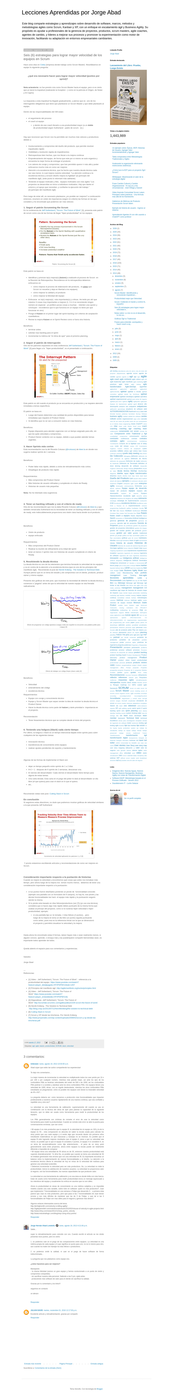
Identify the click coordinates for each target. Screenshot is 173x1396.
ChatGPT (139, 424)
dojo (133, 476)
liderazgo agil (131, 583)
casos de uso (134, 421)
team (126, 716)
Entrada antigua (97, 1364)
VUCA (125, 755)
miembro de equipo (117, 603)
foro (135, 513)
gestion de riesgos (141, 528)
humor (126, 548)
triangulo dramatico (122, 740)
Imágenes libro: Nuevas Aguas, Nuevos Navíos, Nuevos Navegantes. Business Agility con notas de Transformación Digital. (129, 773)
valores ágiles (137, 750)
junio (117, 332)
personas (139, 627)
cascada (144, 419)
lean (145, 568)
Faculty (141, 508)
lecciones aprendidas (121, 578)
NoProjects (143, 612)
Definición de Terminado (128, 463)
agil (33, 1046)
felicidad (144, 511)
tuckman (132, 740)
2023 (115, 239)
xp (120, 760)
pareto (137, 622)
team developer (135, 715)
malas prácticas (115, 588)
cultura (120, 451)
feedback (128, 511)
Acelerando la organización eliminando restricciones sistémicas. (127, 165)
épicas (112, 488)
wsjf (117, 760)
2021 (115, 246)
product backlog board (118, 655)
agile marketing (138, 382)
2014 (115, 270)
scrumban (137, 693)
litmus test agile (134, 585)
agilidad (123, 392)
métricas (127, 600)
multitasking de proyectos (129, 610)
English (120, 483)
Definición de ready (133, 461)
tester (129, 723)
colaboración (114, 431)
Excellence (140, 503)
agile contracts (125, 379)
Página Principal (65, 1364)
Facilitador (135, 508)
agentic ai (125, 377)
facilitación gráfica (125, 508)
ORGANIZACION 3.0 (138, 617)
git (116, 535)
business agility (116, 416)
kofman (117, 568)
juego (117, 565)
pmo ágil (140, 635)
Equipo (124, 488)
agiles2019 (113, 389)
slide (125, 706)
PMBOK (119, 635)
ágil (135, 377)
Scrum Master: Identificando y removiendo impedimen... (126, 294)
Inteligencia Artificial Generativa (135, 560)
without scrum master (128, 758)
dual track (143, 476)
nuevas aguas (130, 615)
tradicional (136, 733)
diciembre (119, 276)
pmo (127, 635)
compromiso (123, 436)
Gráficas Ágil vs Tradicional (125, 319)
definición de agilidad (121, 458)
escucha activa (142, 496)
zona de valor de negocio (134, 760)
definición (134, 456)
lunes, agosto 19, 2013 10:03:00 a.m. (54, 1064)
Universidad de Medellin (129, 743)
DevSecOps (142, 471)
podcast (116, 637)
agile (37, 1046)
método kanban (130, 598)
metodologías (142, 598)
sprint (134, 708)
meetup (133, 595)
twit (145, 740)
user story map (141, 745)
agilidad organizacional (118, 399)
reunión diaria (126, 682)
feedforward (136, 511)
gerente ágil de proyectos (127, 523)
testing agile (114, 725)
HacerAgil (119, 540)
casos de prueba (123, 421)
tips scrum (141, 725)
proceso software (125, 650)
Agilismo (125, 401)
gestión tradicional (140, 533)
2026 (115, 228)
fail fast (113, 511)
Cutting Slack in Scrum (59, 794)
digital (126, 473)
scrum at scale (135, 688)
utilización (128, 748)
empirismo (113, 483)
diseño (119, 476)
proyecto (120, 670)
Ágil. (138, 377)
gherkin (112, 535)
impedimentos (142, 550)
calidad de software (134, 416)
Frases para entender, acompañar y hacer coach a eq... (128, 323)
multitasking (114, 610)
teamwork (121, 718)
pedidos (128, 625)
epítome (118, 488)
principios (127, 647)
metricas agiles (136, 600)
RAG (139, 672)
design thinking (128, 468)
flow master (120, 513)
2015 (115, 266)
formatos (130, 513)
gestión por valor (124, 533)
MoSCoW (144, 605)
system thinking (131, 713)
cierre (145, 424)
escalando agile (129, 496)
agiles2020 (123, 389)
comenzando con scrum (129, 431)
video (138, 753)
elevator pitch (142, 481)
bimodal (112, 414)
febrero (118, 346)
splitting (124, 708)
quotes (133, 672)
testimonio (135, 723)
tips (126, 725)
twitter (112, 743)
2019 (115, 252)
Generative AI (120, 518)
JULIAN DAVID (37, 1310)
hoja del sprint (142, 546)
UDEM (118, 743)
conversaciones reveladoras (137, 441)
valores (129, 750)
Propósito (144, 667)
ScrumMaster (115, 698)
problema (144, 647)
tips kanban (132, 725)
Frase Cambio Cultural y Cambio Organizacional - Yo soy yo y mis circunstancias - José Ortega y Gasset (127, 186)
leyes (145, 580)
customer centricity (116, 453)
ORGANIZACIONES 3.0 (118, 620)
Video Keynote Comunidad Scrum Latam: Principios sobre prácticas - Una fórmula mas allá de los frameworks (128, 194)
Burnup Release (141, 414)
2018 (115, 256)
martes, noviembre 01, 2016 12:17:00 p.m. (60, 1310)
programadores (126, 665)
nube (122, 615)
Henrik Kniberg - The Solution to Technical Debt (79, 570)
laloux (122, 568)
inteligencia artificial (131, 558)
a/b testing (114, 371)
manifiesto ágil (115, 590)
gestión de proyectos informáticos (122, 528)
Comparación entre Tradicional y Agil (130, 434)
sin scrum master (120, 703)
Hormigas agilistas (116, 548)
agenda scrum (132, 373)
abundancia (121, 371)
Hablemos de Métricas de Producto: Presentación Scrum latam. (126, 202)
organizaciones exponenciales (137, 620)
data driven (143, 453)
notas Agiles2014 (115, 615)
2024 (115, 235)
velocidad (70, 1046)
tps (138, 728)
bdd (145, 411)
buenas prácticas (122, 414)
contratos (143, 439)
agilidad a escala (134, 391)
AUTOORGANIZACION (119, 411)
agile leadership (115, 382)
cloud (134, 426)
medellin (127, 595)
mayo (117, 335)
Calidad (125, 416)
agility (130, 401)
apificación (113, 409)
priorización (136, 647)
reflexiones (122, 677)
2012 (115, 353)
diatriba (120, 473)
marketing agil (114, 595)
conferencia (125, 438)
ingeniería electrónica (140, 555)
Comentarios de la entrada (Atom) (48, 1368)
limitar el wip (114, 585)
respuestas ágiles (126, 680)
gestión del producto (133, 530)
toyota (115, 728)
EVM (111, 503)
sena (139, 698)
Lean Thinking (129, 575)
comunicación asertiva (138, 436)
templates (139, 720)
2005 (115, 360)
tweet (141, 740)
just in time (122, 565)
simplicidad (131, 701)
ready (145, 672)
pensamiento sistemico (117, 627)
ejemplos (125, 481)
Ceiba (43, 65)
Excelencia (117, 503)
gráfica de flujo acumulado (131, 535)
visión (145, 753)
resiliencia (113, 680)
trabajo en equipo (124, 730)
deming (117, 466)
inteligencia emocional (118, 563)
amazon (122, 406)
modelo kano (123, 605)
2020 (115, 249)
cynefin (125, 453)
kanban (144, 565)
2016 (115, 263)
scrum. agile (130, 693)
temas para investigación (127, 720)
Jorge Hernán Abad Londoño (43, 1226)
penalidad (135, 625)
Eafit (131, 478)
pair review (126, 622)
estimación (142, 498)
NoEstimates (135, 612)
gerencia (113, 521)
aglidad (130, 404)
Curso (145, 451)
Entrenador (119, 486)
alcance (140, 404)
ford (126, 513)
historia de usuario (124, 543)
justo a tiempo (131, 565)
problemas (113, 650)
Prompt (128, 667)
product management (128, 657)
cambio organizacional (125, 419)
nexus (127, 612)
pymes (126, 672)
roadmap (123, 685)
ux (134, 748)
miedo (145, 600)
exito (145, 503)
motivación (113, 608)
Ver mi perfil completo (132, 798)
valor (138, 748)
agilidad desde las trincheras (128, 394)
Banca (138, 411)
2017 (115, 259)
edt (115, 481)
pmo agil (133, 635)
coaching (113, 429)
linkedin (123, 585)
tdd (121, 715)
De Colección (116, 456)
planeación (122, 632)
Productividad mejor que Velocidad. (128, 299)
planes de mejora (133, 632)
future (145, 516)
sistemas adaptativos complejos (137, 703)
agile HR (144, 379)
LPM (141, 585)
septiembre (119, 286)
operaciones (114, 617)
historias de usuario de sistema (128, 546)
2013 (115, 273)
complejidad (114, 436)
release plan (133, 677)
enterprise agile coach (130, 483)
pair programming (116, 622)
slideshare (132, 706)
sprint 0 (139, 708)
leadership (140, 568)
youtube (123, 760)
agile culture (136, 379)
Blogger (100, 1389)
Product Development (134, 655)
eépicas (119, 481)
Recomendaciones (117, 675)
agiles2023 (143, 389)
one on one (143, 615)
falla (118, 511)
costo (111, 446)
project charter (137, 665)
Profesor (118, 665)
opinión (124, 617)
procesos (136, 650)
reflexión (113, 677)
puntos (119, 672)
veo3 (133, 753)
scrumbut (144, 693)
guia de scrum (133, 538)
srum (140, 711)
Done (137, 476)
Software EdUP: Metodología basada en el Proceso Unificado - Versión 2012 (129, 779)
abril (117, 339)
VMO (120, 755)
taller (139, 713)
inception (113, 553)
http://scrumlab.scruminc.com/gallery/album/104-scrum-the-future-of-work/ (66, 1003)
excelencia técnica (128, 503)
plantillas (112, 635)
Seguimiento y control (129, 698)
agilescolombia (114, 391)
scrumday (113, 696)
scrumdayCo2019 (125, 696)
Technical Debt (132, 718)
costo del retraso (122, 446)
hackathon (126, 540)
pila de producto (121, 630)
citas (115, 426)
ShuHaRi (124, 701)
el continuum (134, 481)
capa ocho (136, 419)
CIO (111, 426)
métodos (112, 600)
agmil (135, 404)
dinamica (113, 476)
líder (115, 583)
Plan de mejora (137, 630)
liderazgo (121, 583)
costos (132, 446)
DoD (129, 476)
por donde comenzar (128, 637)
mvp (141, 610)
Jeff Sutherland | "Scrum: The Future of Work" (61, 210)
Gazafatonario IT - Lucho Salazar (125, 783)
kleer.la (82, 449)
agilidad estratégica (127, 396)
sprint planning (131, 711)
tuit (137, 740)
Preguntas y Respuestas (139, 645)
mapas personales (134, 593)
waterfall (130, 755)
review (134, 682)
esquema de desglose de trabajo (127, 498)
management (127, 588)
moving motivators (126, 608)
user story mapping (117, 748)
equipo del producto (118, 491)
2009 (115, 357)
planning (143, 632)
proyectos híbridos (141, 670)
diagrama (113, 473)
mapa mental (123, 593)
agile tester (124, 384)
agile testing (136, 384)
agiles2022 (133, 389)
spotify (129, 708)
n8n (145, 610)
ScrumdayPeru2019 (140, 696)
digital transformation (138, 473)
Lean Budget (114, 570)
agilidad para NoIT (116, 401)
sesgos (118, 701)
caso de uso (114, 421)
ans (127, 406)
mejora (138, 595)
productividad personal (117, 662)
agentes (118, 377)
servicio (112, 701)
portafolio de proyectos (129, 640)
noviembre (119, 280)
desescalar (119, 468)
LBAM (127, 568)
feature (122, 511)
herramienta (143, 540)
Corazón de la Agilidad (127, 443)
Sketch (112, 706)
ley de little (139, 580)
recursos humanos (131, 675)
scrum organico (120, 693)
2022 (115, 242)
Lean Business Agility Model (131, 570)
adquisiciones (121, 373)
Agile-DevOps (130, 387)
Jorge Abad (114, 54)
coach (144, 426)
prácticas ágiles (130, 642)
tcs (117, 715)
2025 (115, 232)
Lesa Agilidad (127, 580)
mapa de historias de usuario (131, 590)
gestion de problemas (126, 525)
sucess (123, 713)
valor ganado (121, 750)
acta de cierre (130, 371)
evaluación (143, 501)
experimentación (134, 506)
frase (138, 513)
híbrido (112, 543)
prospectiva (113, 670)
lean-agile (143, 575)
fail (146, 508)
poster (122, 642)
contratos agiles (117, 441)
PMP (145, 635)
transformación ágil (136, 735)
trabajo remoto (125, 733)
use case (141, 743)
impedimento (132, 550)
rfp (111, 685)
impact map (138, 548)
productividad (50, 1046)
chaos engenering (124, 424)
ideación (130, 548)
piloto (130, 630)
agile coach (114, 379)
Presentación (116, 647)
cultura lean (137, 451)
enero (117, 349)
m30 (145, 585)
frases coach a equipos (120, 516)
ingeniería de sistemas (131, 553)
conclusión (114, 439)
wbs (145, 755)
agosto (118, 290)
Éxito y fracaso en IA (118, 506)
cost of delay (142, 443)
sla (117, 706)
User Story (130, 745)
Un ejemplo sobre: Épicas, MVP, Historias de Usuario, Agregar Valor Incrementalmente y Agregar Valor (128, 150)
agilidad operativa (140, 396)
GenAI (112, 518)
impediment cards (121, 550)
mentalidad (120, 598)
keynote (112, 568)
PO (111, 637)
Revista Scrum (142, 682)
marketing (144, 593)
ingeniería (120, 553)
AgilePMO (143, 387)
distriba (125, 476)
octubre (118, 283)
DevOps (134, 471)
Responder (35, 1217)
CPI (136, 446)
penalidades (143, 625)
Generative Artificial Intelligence (136, 518)
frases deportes (136, 516)
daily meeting (134, 453)
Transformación (115, 735)
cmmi (139, 426)
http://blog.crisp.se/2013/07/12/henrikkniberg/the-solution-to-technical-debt (61, 1009)
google (120, 535)
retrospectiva (115, 682)
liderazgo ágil (142, 583)
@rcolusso (70, 449)
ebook (112, 481)
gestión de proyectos (140, 525)
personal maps (130, 627)
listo (127, 585)
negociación (114, 612)
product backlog (140, 652)
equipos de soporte (129, 493)
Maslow (122, 595)
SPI (116, 708)
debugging (127, 456)
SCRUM (58, 1046)
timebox (121, 725)
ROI (129, 685)
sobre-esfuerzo (142, 706)
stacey (145, 711)
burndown (132, 414)
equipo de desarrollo (138, 488)
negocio (121, 612)
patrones (122, 625)
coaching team (140, 429)
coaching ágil (125, 429)
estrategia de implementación (128, 501)
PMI (123, 635)
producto (129, 662)
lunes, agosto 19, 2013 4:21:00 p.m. (73, 1226)
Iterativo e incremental (136, 563)
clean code (122, 426)
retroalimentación (141, 680)
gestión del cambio (117, 530)
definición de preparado (117, 461)
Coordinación (114, 443)
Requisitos (143, 677)
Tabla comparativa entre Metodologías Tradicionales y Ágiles (127, 158)
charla (133, 424)
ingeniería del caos (125, 555)
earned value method (140, 478)
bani (142, 411)
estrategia (113, 501)
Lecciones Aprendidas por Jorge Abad (71, 12)
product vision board (126, 660)
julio (117, 329)
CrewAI (120, 448)
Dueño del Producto (119, 478)
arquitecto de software (134, 409)
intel (120, 558)
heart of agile (134, 540)
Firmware (113, 513)
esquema (113, 498)
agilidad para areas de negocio (137, 399)
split (120, 708)
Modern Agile (134, 605)
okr (138, 615)
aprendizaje (121, 409)
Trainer (144, 733)
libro (111, 583)
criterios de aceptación (132, 448)
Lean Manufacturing (125, 573)
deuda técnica (123, 471)
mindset (129, 603)
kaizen (42, 1046)
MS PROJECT (141, 608)
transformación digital (119, 738)
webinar (113, 758)
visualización (114, 755)
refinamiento (142, 675)
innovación (114, 558)
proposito (136, 667)
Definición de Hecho (139, 458)
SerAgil (144, 698)
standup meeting (115, 713)
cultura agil (128, 451)
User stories (119, 745)
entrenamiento (128, 486)
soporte (112, 708)
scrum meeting (135, 691)
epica (145, 486)
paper (133, 622)
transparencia (133, 738)
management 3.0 (140, 588)
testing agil (143, 723)
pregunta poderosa (124, 645)
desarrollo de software (130, 466)
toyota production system (126, 728)
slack (64, 1046)
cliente (130, 426)
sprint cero (120, 711)
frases (144, 513)
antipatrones (142, 406)
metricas (120, 600)
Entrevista (138, 486)
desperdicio (138, 468)
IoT (128, 563)
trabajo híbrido (136, 730)
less (133, 580)
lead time (133, 568)
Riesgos (116, 685)
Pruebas (112, 672)
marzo (117, 342)
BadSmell (132, 411)
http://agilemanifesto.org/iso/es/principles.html (76, 988)
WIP (118, 758)
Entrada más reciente (32, 1364)
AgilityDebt (136, 401)
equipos (132, 491)
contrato (134, 438)
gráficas (124, 538)
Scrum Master (122, 691)
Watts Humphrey (138, 755)
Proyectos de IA (129, 670)
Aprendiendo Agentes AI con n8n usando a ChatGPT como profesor (129, 216)
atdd (145, 409)
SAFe (134, 685)
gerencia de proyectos (127, 521)
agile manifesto (127, 382)
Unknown (35, 1064)
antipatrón (132, 406)
